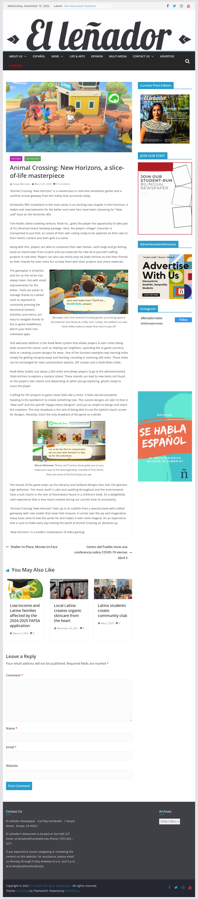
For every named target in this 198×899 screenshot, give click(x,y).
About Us (15, 56)
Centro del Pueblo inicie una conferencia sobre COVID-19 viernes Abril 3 (103, 552)
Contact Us (141, 56)
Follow (183, 319)
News (55, 56)
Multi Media (118, 56)
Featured (16, 158)
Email (11, 747)
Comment (14, 675)
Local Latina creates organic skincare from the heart (68, 613)
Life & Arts (77, 56)
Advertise (167, 56)
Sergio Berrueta (21, 184)
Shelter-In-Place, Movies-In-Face (31, 547)
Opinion (97, 56)
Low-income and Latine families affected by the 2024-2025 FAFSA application (25, 615)
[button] (24, 56)
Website (12, 766)
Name (11, 728)
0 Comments (61, 184)
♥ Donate (15, 65)
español (39, 56)
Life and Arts (32, 158)
